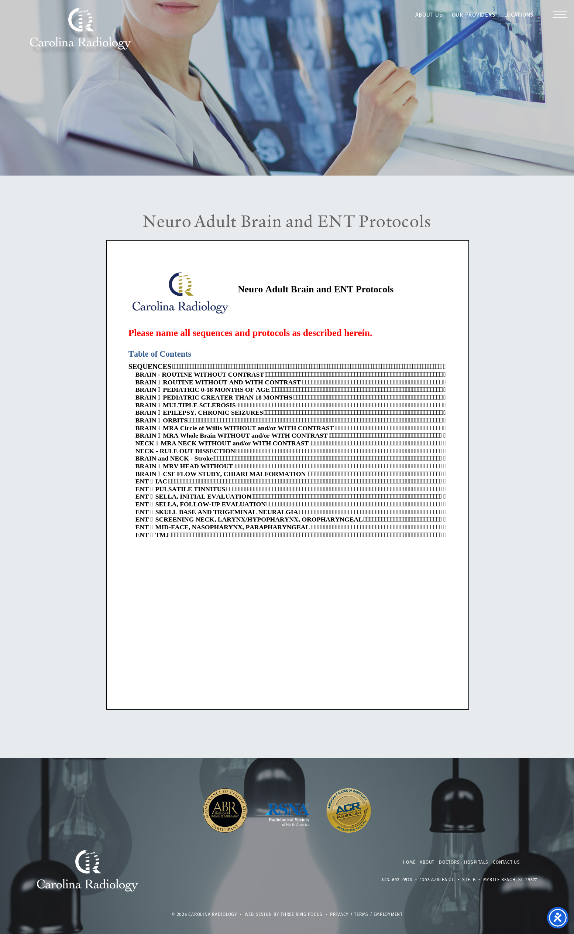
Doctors (449, 862)
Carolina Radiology (81, 32)
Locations (518, 15)
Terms (361, 915)
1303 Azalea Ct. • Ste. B (448, 880)
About (427, 862)
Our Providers (473, 15)
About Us (429, 15)
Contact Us (506, 862)
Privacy (339, 915)
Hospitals (476, 862)
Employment (388, 915)
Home (409, 862)
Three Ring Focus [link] (302, 915)
